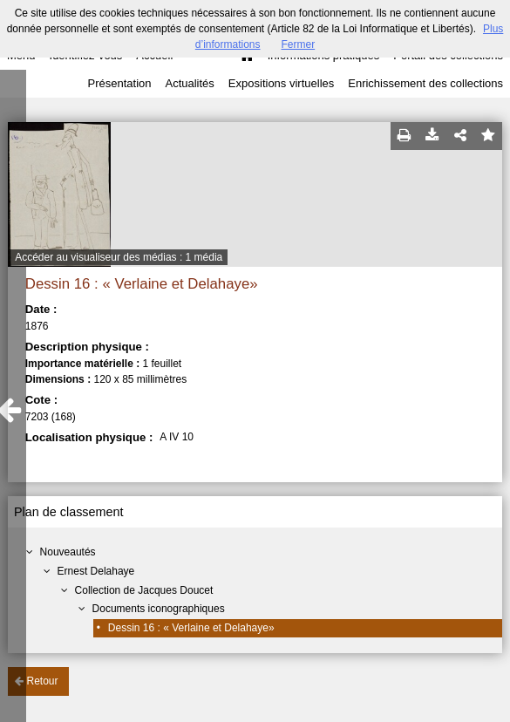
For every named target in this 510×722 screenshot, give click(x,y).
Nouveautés (68, 552)
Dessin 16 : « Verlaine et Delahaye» (191, 628)
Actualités (189, 83)
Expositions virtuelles (281, 83)
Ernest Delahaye (96, 571)
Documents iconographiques (158, 609)
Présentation (119, 83)
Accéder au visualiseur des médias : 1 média (118, 257)
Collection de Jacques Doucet (144, 590)
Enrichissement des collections (425, 83)
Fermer (299, 44)
